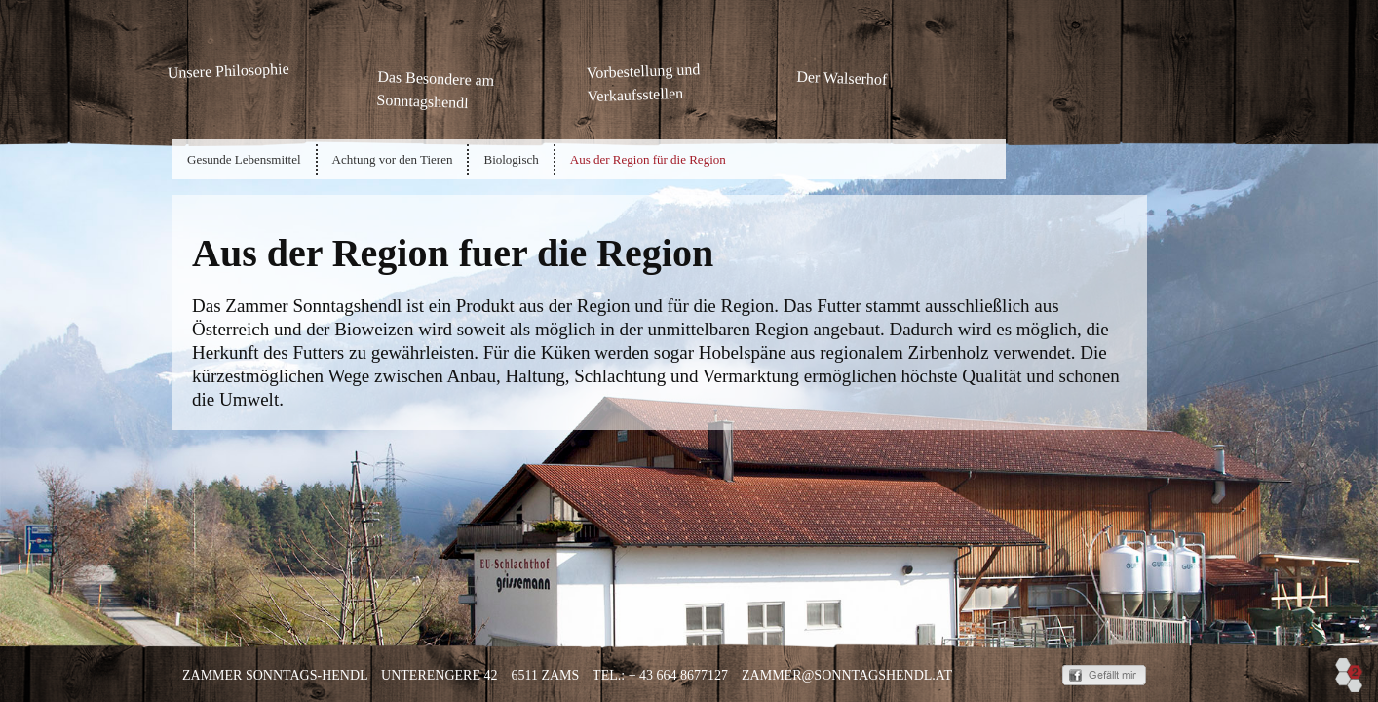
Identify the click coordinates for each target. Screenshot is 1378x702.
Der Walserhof (842, 78)
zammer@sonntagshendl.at (847, 675)
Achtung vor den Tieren (392, 159)
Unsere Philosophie (227, 70)
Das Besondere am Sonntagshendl (435, 89)
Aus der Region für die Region (648, 159)
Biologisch (510, 159)
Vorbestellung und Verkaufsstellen (643, 80)
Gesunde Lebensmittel (244, 159)
